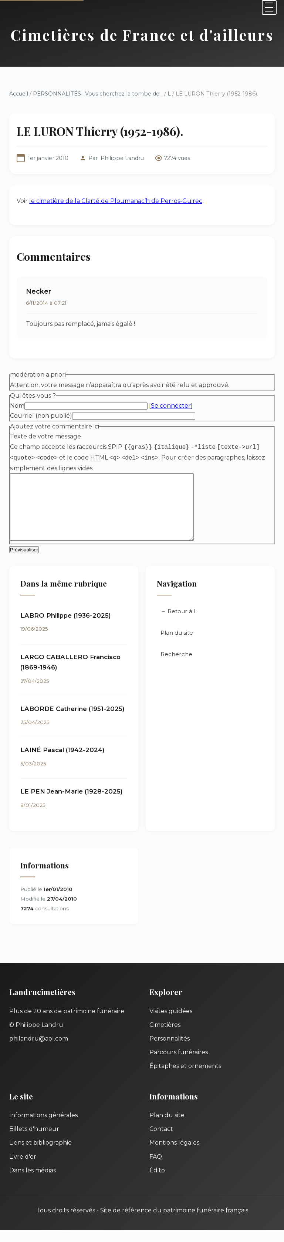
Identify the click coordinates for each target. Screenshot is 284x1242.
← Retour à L (178, 623)
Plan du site (176, 644)
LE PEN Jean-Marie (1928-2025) (71, 803)
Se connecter (171, 405)
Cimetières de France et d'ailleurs (142, 34)
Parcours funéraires (178, 1064)
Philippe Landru (122, 158)
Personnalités (169, 1050)
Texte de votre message (45, 436)
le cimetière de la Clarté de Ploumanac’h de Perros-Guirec (115, 200)
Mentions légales (174, 1154)
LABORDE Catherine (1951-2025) (72, 720)
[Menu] (269, 7)
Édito (157, 1182)
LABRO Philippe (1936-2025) (65, 627)
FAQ (155, 1168)
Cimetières (164, 1036)
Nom (17, 405)
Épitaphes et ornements (185, 1077)
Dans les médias (32, 1182)
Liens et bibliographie (40, 1154)
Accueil (18, 93)
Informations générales (43, 1127)
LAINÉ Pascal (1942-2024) (62, 761)
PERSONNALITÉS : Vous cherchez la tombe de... (98, 93)
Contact (161, 1140)
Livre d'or (22, 1168)
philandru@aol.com (38, 1050)
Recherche (176, 666)
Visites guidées (170, 1022)
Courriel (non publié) (41, 415)
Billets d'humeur (34, 1140)
